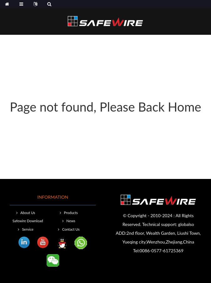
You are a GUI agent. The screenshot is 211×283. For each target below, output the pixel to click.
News (70, 221)
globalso (186, 224)
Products (71, 213)
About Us (27, 213)
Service (27, 229)
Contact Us (71, 229)
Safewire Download (28, 221)
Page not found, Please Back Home (105, 106)
